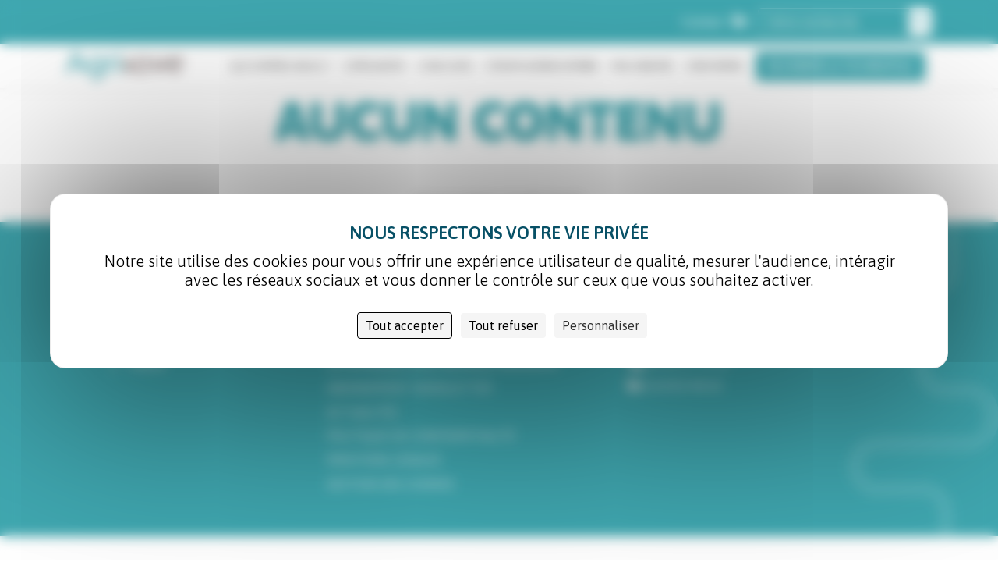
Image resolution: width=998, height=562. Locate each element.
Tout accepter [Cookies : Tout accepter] (405, 325)
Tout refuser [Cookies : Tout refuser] (503, 325)
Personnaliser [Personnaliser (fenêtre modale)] (600, 325)
